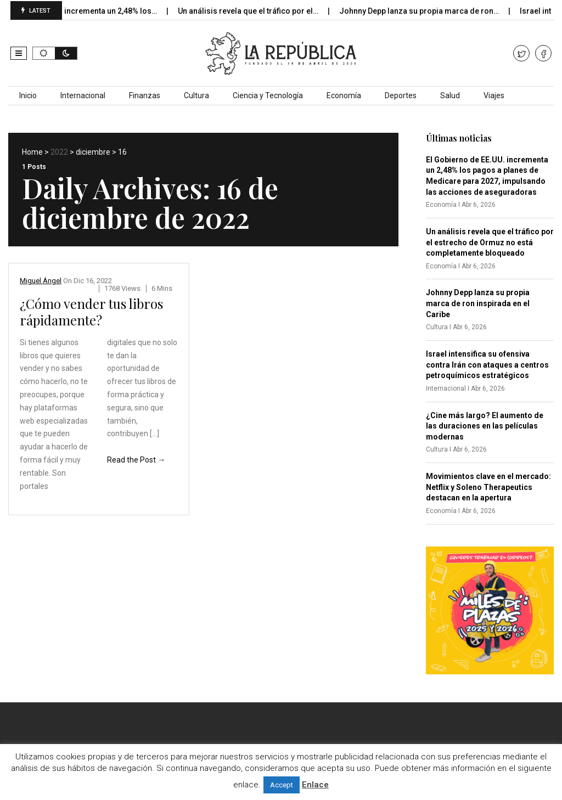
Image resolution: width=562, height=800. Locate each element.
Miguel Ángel (40, 281)
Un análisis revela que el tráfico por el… (254, 11)
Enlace (315, 785)
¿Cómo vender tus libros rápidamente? (91, 312)
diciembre (93, 152)
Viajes (494, 95)
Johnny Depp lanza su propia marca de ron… (424, 11)
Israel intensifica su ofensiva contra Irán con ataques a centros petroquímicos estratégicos (487, 365)
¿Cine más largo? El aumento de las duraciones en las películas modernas (484, 426)
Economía (344, 95)
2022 (59, 152)
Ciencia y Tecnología (268, 95)
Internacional (82, 95)
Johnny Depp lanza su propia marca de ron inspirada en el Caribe (478, 303)
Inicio (28, 95)
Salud (450, 95)
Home (32, 152)
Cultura (196, 95)
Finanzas (144, 95)
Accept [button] (281, 785)
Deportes (401, 95)
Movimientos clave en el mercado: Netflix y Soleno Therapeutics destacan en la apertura (488, 487)
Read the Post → (136, 459)
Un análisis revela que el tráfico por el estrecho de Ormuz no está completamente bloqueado (490, 242)
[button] (18, 53)
